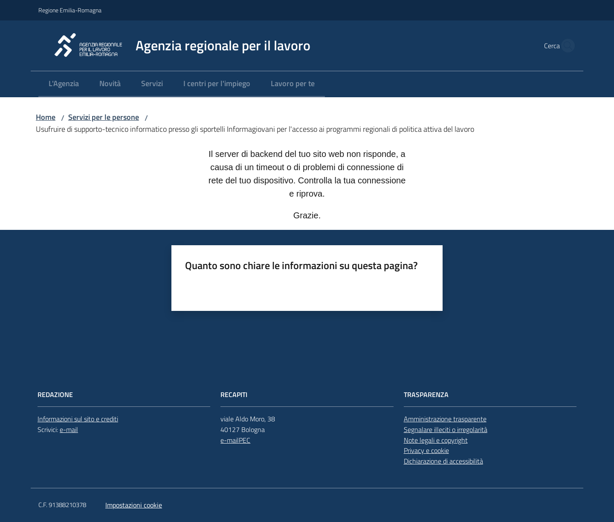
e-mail (69, 429)
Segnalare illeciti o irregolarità (445, 429)
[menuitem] (63, 84)
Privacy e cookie (426, 450)
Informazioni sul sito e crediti (78, 419)
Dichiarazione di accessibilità (443, 461)
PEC (244, 440)
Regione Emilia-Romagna (69, 10)
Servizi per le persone (103, 117)
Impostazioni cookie (133, 505)
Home (45, 117)
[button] (565, 45)
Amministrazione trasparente (445, 419)
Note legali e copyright (436, 440)
